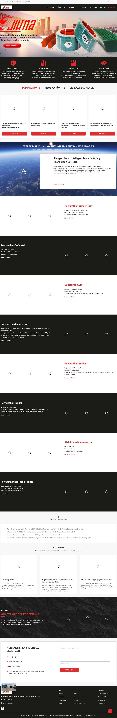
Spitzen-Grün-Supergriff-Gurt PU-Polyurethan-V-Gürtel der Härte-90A (102, 125)
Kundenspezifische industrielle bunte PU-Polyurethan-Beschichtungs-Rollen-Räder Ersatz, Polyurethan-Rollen (89, 373)
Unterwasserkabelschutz (15, 324)
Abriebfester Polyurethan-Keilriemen (11, 252)
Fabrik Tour (61, 696)
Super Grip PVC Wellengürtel (9, 254)
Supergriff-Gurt (73, 284)
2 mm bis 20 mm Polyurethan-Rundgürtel (76, 214)
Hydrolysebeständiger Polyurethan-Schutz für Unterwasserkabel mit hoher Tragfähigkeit (25, 333)
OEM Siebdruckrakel (70, 446)
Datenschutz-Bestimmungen (80, 703)
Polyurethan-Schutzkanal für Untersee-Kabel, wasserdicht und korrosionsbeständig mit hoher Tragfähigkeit (25, 329)
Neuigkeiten (76, 693)
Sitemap (76, 700)
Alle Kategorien (101, 703)
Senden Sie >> (69, 670)
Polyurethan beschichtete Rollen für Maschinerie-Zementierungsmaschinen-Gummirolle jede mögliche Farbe (13, 126)
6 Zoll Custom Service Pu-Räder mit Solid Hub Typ (43, 125)
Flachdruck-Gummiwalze (71, 449)
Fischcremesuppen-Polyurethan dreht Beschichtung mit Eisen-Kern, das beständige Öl (25, 409)
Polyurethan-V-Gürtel (13, 245)
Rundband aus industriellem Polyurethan (75, 210)
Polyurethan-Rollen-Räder (71, 370)
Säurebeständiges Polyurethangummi (11, 486)
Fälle (75, 696)
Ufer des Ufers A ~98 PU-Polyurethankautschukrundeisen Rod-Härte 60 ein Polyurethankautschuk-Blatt (41, 532)
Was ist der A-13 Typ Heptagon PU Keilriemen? (96, 580)
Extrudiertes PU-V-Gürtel (7, 249)
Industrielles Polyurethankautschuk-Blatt (12, 490)
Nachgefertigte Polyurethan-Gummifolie (12, 488)
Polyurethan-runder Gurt (78, 206)
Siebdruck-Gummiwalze (78, 442)
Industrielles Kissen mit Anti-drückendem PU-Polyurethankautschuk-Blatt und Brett (34, 535)
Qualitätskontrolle (62, 700)
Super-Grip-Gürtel (8, 580)
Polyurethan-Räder (11, 402)
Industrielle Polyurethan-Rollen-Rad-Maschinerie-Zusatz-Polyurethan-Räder (22, 411)
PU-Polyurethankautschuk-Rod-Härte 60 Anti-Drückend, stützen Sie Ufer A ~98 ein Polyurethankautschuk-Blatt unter (45, 529)
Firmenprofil (61, 693)
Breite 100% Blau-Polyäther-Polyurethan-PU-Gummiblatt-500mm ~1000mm (73, 126)
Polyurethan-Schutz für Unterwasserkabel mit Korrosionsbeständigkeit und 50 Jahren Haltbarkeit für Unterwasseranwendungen (25, 336)
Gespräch (14, 133)
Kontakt (60, 703)
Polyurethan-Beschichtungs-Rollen (74, 368)
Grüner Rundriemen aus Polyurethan (74, 212)
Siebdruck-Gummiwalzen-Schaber (74, 451)
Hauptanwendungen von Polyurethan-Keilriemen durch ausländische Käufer (57, 581)
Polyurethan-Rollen (75, 363)
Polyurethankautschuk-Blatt (17, 481)
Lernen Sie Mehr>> (58, 184)
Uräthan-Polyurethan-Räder (8, 407)
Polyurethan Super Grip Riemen (73, 289)
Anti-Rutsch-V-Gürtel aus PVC (72, 291)
